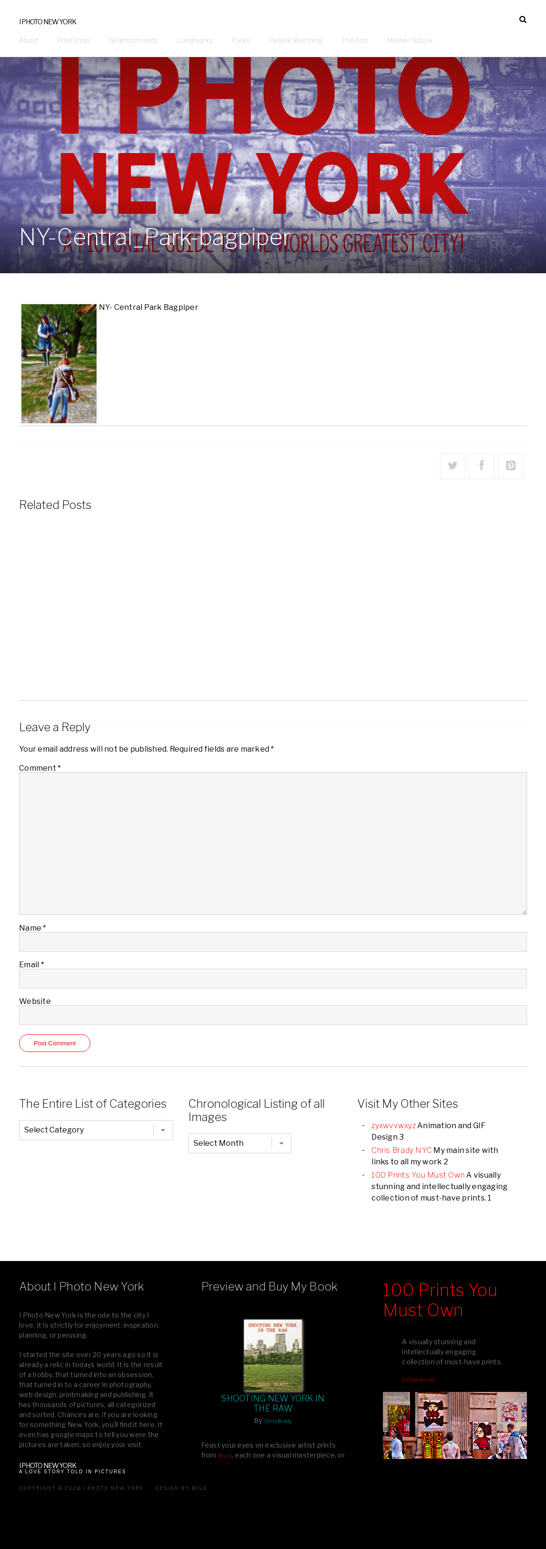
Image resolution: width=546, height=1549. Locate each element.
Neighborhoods (133, 40)
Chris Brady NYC (401, 1150)
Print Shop (74, 40)
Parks (241, 40)
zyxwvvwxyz (393, 1125)
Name (33, 928)
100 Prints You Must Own (418, 1175)
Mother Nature (410, 40)
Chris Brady (278, 1421)
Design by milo (181, 1488)
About (29, 40)
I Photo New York (47, 22)
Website (35, 1001)
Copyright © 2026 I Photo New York (81, 1488)
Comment (40, 768)
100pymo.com (418, 1379)
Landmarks (195, 40)
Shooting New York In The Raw (272, 1403)
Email (31, 964)
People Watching (295, 40)
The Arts (354, 40)
